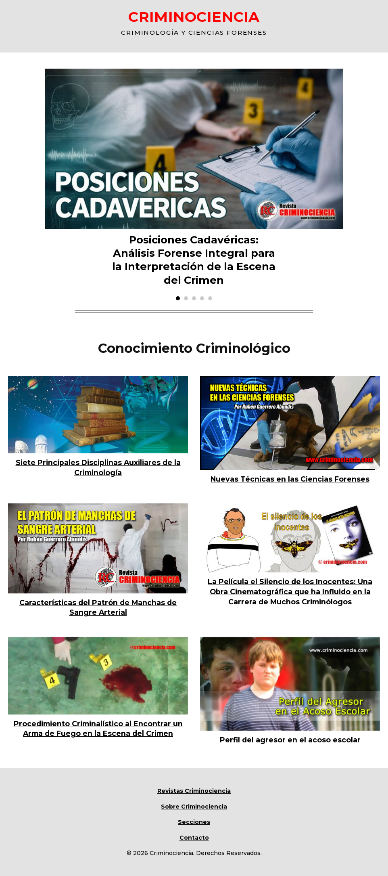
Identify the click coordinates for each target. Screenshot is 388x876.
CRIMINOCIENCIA (194, 16)
